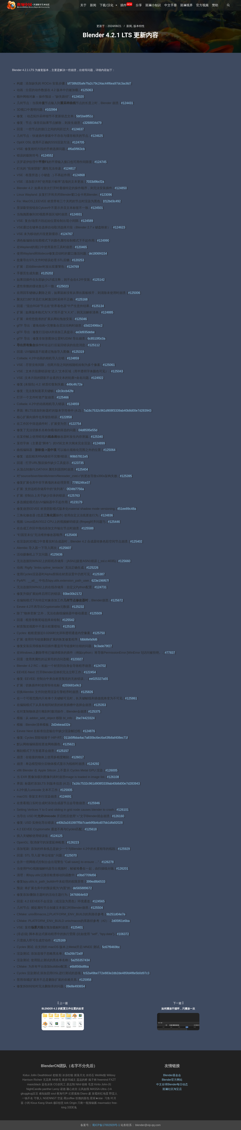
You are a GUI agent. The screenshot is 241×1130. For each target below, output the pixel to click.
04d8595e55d (87, 430)
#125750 (99, 633)
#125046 (81, 319)
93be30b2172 (72, 593)
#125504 (97, 907)
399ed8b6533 (95, 881)
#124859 (73, 358)
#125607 (65, 548)
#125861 (131, 698)
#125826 (87, 692)
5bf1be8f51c (84, 116)
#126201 (122, 868)
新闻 (129, 26)
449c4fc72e (74, 384)
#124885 (107, 312)
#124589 (87, 221)
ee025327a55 (98, 678)
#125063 (87, 90)
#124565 (99, 901)
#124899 (99, 443)
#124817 (70, 168)
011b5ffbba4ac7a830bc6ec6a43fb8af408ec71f (96, 737)
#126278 (108, 862)
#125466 (63, 397)
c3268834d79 (92, 122)
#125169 (60, 940)
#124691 (65, 796)
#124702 (100, 666)
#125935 (66, 790)
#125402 (136, 541)
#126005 (111, 770)
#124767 (67, 234)
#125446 (114, 521)
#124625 (97, 135)
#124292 (93, 764)
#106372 (123, 934)
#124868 (79, 175)
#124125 (56, 836)
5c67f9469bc (111, 947)
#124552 (47, 155)
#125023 (63, 286)
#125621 (69, 744)
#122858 (66, 417)
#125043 (117, 371)
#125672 (117, 600)
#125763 (74, 495)
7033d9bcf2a (95, 181)
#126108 (113, 777)
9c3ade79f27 (103, 646)
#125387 (99, 574)
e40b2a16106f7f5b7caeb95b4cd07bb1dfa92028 (89, 822)
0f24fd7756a (75, 489)
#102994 (51, 109)
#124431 (127, 103)
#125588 (87, 528)
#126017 (78, 757)
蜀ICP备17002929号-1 (105, 1125)
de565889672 (82, 888)
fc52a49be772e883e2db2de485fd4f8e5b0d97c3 (116, 973)
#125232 (78, 606)
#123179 (76, 502)
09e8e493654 (75, 986)
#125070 (71, 855)
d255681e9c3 (71, 685)
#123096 (106, 194)
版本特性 (138, 26)
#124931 (76, 214)
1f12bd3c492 (112, 201)
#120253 (78, 260)
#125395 (126, 476)
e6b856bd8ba (79, 966)
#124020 (78, 96)
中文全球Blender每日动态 (172, 1084)
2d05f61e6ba (121, 921)
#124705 (78, 142)
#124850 (121, 188)
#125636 (56, 554)
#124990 (103, 240)
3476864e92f (79, 894)
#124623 (119, 227)
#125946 (94, 803)
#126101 (123, 809)
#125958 (85, 979)
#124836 (107, 515)
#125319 (78, 351)
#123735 (78, 463)
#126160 (118, 816)
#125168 (81, 299)
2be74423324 (85, 718)
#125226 (92, 567)
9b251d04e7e (115, 914)
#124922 (97, 378)
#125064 (109, 450)
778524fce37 (81, 482)
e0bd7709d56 (86, 875)
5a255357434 (80, 960)
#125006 (134, 293)
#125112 (94, 345)
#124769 (73, 266)
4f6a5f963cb (76, 149)
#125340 (97, 436)
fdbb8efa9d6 (88, 639)
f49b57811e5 (79, 456)
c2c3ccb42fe (65, 391)
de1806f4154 (98, 253)
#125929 (124, 849)
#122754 (75, 423)
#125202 (47, 273)
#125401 (77, 927)
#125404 (82, 469)
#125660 (124, 561)
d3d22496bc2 (93, 325)
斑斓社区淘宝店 (172, 1089)
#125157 (63, 751)
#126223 (73, 842)
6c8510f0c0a (96, 338)
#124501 (97, 208)
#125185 (69, 626)
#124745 (100, 162)
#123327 (77, 659)
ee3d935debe (85, 332)
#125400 (71, 535)
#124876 (89, 731)
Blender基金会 (172, 1075)
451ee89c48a (126, 508)
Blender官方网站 (172, 1079)
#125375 (94, 711)
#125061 (109, 365)
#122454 (90, 672)
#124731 (100, 587)
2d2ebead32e (60, 724)
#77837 (170, 652)
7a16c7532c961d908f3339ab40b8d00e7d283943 (117, 410)
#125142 (99, 279)
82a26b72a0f (74, 953)
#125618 (91, 829)
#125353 (100, 705)
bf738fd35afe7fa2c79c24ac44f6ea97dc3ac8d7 (99, 83)
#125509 (96, 613)
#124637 (78, 129)
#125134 (98, 306)
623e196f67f (100, 580)
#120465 (81, 247)
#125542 (68, 620)
